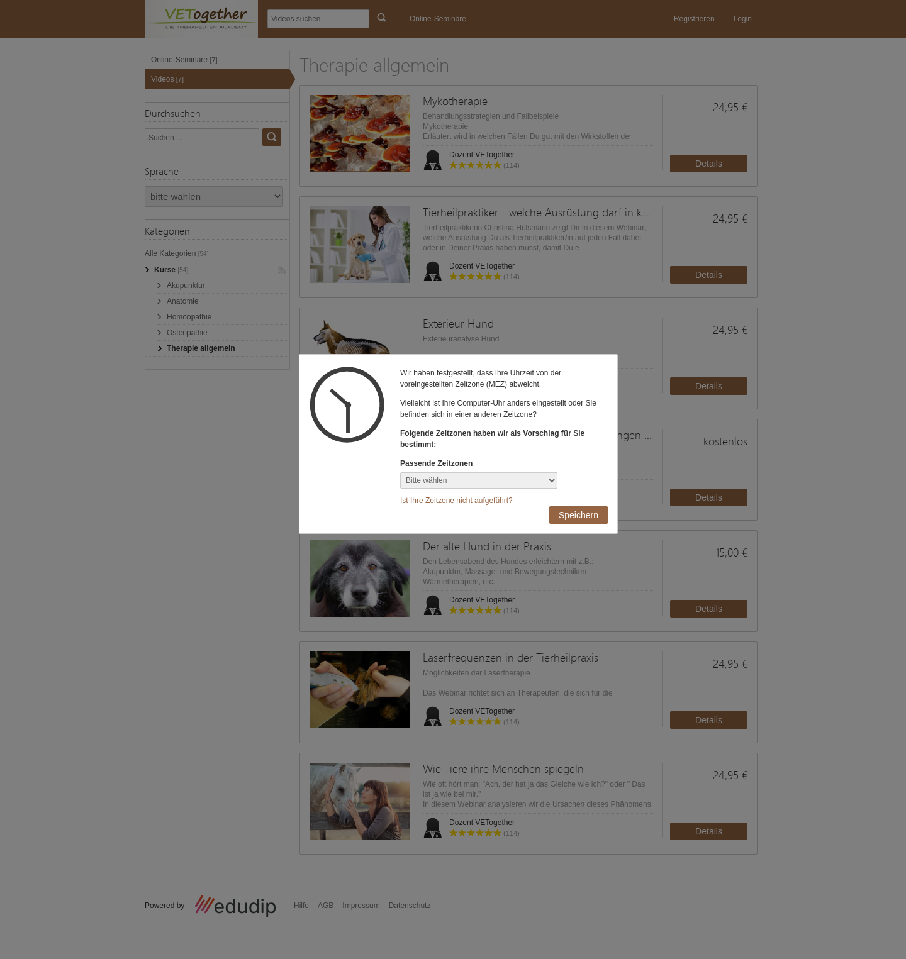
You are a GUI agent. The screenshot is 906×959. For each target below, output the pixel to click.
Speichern (578, 515)
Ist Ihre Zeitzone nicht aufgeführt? (456, 500)
